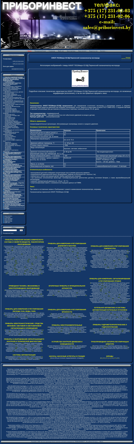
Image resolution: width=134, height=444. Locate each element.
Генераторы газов (9, 120)
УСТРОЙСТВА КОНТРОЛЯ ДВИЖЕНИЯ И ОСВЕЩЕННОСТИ (12, 199)
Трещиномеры (28, 351)
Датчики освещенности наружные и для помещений (61, 346)
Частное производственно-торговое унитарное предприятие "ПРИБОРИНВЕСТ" (63, 441)
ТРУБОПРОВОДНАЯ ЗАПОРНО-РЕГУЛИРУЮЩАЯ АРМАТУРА (12, 202)
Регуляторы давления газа (97, 347)
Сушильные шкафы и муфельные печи (12, 140)
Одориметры (8, 149)
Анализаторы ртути (10, 114)
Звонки (7, 331)
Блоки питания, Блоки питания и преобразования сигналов (70, 295)
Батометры (126, 331)
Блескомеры (18, 343)
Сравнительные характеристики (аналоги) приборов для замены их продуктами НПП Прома (67, 424)
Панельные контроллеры (26, 358)
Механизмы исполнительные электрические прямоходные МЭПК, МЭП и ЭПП (24, 293)
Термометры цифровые (112, 259)
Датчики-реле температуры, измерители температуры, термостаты (109, 250)
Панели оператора (36, 356)
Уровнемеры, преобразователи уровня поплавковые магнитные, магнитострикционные (111, 296)
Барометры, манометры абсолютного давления (105, 329)
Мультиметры (75, 331)
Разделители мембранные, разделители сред (60, 269)
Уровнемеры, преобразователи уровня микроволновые (105, 301)
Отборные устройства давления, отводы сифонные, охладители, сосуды (70, 270)
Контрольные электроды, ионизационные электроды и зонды (110, 316)
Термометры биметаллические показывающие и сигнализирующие (108, 256)
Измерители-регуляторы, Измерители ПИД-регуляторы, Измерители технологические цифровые (66, 294)
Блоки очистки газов (10, 118)
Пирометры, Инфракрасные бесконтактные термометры (108, 260)
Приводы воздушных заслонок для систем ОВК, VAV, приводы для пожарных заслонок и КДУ (24, 296)
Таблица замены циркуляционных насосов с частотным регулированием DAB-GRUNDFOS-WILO (67, 408)
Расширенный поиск (40, 51)
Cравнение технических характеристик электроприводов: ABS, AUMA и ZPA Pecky (67, 377)
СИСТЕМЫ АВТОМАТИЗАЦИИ (12, 204)
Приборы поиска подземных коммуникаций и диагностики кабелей (23, 349)
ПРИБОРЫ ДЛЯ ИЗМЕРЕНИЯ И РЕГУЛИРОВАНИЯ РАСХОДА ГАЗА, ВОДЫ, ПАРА (12, 172)
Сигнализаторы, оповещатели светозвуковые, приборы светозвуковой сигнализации (24, 332)
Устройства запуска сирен (12, 334)
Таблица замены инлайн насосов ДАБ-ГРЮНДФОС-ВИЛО (67, 400)
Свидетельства (93, 51)
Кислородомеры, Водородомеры (13, 122)
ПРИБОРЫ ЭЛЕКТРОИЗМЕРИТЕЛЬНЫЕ (11, 188)
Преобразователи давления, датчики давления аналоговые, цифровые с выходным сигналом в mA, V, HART (67, 263)
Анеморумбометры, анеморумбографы (111, 330)
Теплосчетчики (21, 317)
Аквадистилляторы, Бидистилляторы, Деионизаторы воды (13, 105)
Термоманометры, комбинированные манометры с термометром (66, 268)
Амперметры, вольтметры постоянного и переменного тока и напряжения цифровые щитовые (65, 329)
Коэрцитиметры (11, 348)
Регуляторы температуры (99, 346)
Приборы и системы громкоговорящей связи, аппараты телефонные (26, 334)
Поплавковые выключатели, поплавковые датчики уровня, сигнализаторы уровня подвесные (110, 294)
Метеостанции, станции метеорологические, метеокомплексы (113, 333)
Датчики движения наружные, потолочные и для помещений (68, 346)
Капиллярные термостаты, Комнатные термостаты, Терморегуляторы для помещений (109, 261)
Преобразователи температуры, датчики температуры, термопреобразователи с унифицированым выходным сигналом (109, 255)
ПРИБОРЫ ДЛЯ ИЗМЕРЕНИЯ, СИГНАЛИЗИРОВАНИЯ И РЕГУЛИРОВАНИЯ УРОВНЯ (12, 168)
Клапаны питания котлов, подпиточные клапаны (115, 348)
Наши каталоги (82, 51)
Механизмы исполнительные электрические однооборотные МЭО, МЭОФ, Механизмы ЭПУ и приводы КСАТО (24, 290)
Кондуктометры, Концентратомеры (14, 124)
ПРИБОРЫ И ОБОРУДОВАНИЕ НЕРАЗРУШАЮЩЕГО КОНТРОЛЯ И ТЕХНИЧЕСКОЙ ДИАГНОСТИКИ (12, 196)
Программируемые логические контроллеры (17, 356)
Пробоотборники (9, 135)
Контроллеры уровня (96, 283)
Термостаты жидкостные (11, 144)
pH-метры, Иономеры (10, 136)
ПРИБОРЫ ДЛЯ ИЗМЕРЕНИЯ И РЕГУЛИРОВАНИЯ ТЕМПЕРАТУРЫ (12, 157)
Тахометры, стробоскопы (34, 349)
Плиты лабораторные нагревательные (9, 134)
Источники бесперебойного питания (66, 296)
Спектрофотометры (10, 139)
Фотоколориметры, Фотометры (13, 145)
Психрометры (107, 332)
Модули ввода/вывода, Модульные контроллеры (26, 358)
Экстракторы (8, 147)
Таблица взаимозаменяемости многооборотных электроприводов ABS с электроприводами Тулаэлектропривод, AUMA (67, 368)
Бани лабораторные (10, 117)
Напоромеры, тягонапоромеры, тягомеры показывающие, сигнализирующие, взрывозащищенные (67, 249)
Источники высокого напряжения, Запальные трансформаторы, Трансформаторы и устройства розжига (108, 312)
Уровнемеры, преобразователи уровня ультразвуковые (110, 302)
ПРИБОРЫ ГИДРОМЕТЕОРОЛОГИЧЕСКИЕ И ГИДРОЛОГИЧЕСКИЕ (12, 192)
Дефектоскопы (31, 344)
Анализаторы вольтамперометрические (9, 108)
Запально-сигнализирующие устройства (118, 319)
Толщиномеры (18, 351)
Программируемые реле (11, 358)
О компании (52, 51)
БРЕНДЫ (6, 208)
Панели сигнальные (33, 359)
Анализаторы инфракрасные (12, 111)
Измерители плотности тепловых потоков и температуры (25, 345)
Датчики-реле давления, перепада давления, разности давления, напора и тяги (67, 251)
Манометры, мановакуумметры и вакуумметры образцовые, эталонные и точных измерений (67, 261)
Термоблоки (8, 142)
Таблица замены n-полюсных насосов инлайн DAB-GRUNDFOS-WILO (67, 392)
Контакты (103, 51)
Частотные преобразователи (12, 295)
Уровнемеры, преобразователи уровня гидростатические (108, 298)
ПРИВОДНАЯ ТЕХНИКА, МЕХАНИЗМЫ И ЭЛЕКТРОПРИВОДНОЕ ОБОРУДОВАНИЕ (10, 161)
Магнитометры (21, 348)
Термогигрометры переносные (70, 316)
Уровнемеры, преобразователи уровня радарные (114, 300)
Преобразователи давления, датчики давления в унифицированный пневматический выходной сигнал (68, 266)
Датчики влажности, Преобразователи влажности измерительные (66, 314)
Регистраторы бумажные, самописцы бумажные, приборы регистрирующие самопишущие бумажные (67, 292)
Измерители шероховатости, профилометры (29, 347)
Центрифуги (8, 146)
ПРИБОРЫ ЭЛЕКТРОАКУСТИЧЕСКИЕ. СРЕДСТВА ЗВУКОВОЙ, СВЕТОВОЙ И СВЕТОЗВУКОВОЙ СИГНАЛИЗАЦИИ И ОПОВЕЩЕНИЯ (13, 184)
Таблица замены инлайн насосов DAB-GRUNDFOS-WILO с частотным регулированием (67, 384)
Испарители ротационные (11, 121)
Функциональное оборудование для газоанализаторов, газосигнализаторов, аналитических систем (13, 102)
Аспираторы (8, 116)
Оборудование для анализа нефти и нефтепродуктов (13, 130)
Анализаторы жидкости (11, 109)
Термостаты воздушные (11, 143)
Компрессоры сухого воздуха (12, 123)
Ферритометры (37, 351)
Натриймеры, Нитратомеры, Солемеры (11, 128)
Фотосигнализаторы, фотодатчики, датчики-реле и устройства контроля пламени (110, 313)
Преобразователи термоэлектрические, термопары (113, 253)
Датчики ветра (98, 332)
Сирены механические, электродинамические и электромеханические (23, 330)
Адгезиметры (9, 343)
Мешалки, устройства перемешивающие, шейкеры (10, 126)
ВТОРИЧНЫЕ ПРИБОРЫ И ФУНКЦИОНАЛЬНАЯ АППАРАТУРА (12, 165)
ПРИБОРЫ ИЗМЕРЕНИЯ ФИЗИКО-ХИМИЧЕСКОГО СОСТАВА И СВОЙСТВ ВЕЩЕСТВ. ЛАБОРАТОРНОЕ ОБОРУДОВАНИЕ (24, 242)
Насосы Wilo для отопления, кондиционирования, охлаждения (67, 358)
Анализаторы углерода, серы (12, 115)
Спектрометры (8, 137)
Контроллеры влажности (74, 317)
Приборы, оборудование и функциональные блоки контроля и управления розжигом (110, 315)
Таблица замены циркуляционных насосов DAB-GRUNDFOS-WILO (67, 416)
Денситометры (21, 344)
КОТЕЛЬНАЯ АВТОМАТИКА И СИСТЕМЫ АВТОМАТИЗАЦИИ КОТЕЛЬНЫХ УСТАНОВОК (11, 179)
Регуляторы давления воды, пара (117, 346)
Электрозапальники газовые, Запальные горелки (113, 318)
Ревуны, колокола (15, 331)
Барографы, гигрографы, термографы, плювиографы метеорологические (110, 331)
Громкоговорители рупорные (28, 334)
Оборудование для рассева (12, 132)
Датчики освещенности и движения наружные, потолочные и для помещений (69, 348)
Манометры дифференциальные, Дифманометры (66, 258)
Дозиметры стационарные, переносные (11, 150)
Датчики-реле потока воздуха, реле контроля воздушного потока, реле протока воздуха (24, 313)
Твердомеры (9, 351)
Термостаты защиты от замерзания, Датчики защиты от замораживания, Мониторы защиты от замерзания (110, 263)
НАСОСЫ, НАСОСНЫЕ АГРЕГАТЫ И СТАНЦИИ (13, 206)
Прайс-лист (61, 51)
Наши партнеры (71, 51)
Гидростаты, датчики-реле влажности (61, 313)
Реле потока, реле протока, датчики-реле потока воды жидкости (21, 313)
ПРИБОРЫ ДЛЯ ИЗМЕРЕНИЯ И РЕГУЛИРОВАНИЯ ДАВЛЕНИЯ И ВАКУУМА (12, 154)
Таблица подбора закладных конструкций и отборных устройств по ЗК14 (67, 430)
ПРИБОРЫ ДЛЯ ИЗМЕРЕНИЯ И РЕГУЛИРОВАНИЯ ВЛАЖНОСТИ (12, 176)
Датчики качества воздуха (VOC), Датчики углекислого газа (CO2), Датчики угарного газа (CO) (13, 98)
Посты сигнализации (27, 331)
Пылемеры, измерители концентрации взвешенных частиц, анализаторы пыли (12, 95)
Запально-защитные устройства (98, 319)
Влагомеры (63, 317)
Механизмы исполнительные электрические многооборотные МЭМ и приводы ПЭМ (24, 292)
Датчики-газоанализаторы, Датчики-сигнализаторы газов (13, 92)
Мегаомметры (66, 331)
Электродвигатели (38, 296)
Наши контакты (8, 216)
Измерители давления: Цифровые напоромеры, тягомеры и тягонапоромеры (67, 252)
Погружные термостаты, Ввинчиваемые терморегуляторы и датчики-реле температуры (108, 265)
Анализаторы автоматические (12, 106)
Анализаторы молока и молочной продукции (12, 112)
